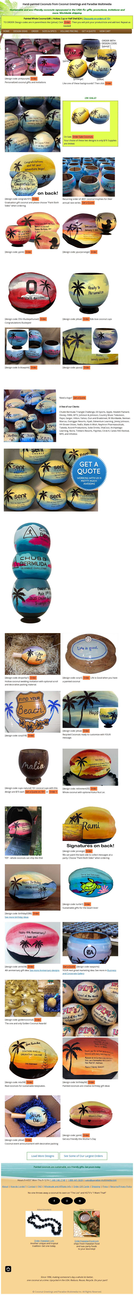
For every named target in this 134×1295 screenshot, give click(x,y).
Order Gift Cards (81, 1186)
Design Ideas (20, 31)
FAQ (40, 1186)
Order (34, 31)
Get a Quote (89, 31)
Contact (32, 1186)
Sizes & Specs (49, 31)
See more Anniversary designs (44, 970)
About (5, 1186)
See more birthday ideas (17, 917)
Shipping (95, 1186)
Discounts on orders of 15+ (97, 18)
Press (105, 1186)
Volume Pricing (69, 31)
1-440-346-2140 (57, 1180)
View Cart (105, 31)
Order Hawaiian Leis (44, 1240)
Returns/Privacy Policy (121, 1186)
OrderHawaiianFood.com (87, 1241)
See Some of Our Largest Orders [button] (83, 1156)
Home (6, 31)
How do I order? (18, 1186)
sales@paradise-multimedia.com (100, 1180)
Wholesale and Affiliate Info (57, 1186)
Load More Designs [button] (42, 1156)
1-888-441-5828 (75, 1180)
